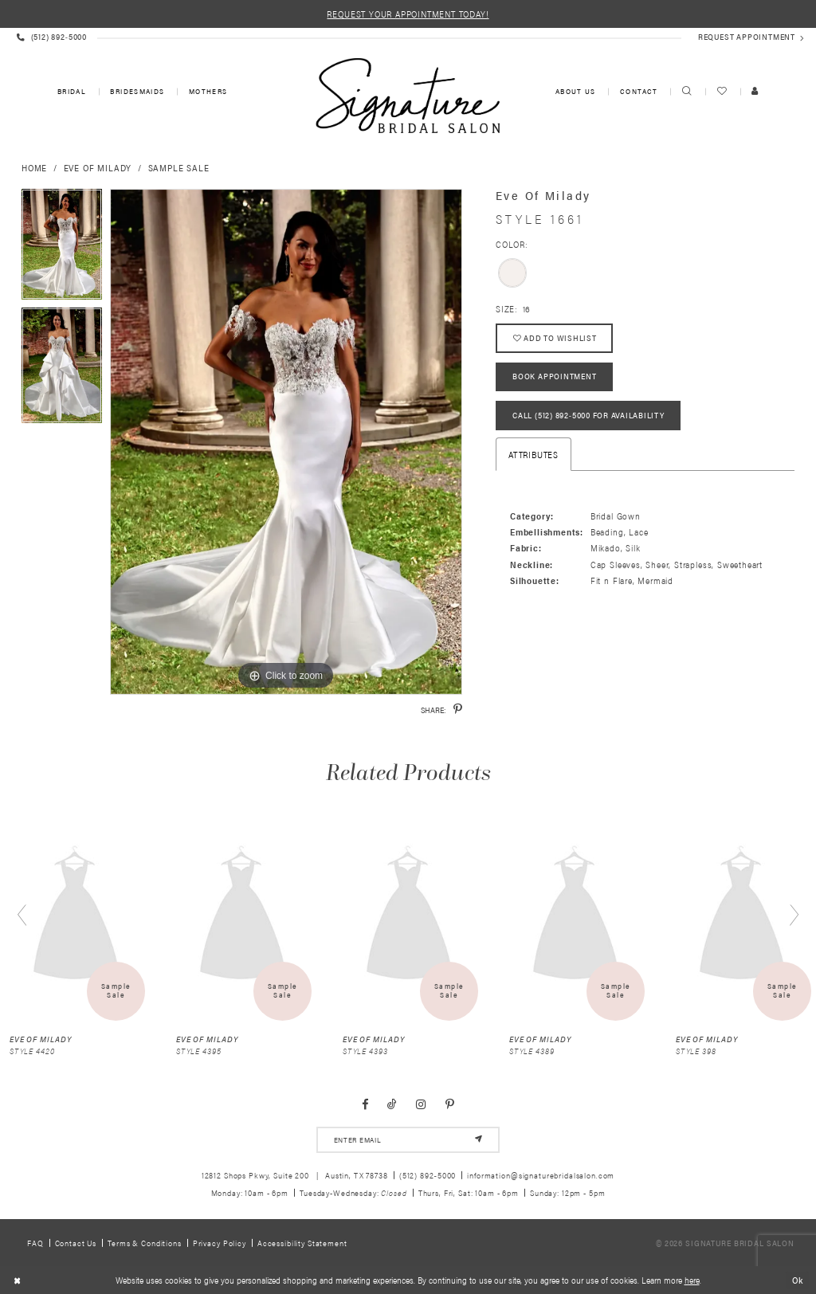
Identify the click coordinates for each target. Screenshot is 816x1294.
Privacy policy (219, 1243)
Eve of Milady (98, 167)
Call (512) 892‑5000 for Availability (588, 416)
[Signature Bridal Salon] (408, 95)
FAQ (35, 1243)
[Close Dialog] (17, 1280)
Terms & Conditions (145, 1243)
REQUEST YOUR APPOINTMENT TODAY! (407, 13)
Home (34, 167)
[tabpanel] (62, 248)
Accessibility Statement (302, 1243)
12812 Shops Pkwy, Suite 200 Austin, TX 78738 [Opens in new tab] (295, 1175)
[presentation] (76, 916)
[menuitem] (70, 92)
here (692, 1280)
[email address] (407, 1139)
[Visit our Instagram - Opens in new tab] (421, 1104)
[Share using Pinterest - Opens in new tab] (457, 709)
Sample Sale (179, 167)
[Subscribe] (478, 1139)
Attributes (533, 454)
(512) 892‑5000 (428, 1175)
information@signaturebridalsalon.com (540, 1175)
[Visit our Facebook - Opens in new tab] (365, 1104)
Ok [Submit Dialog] (797, 1279)
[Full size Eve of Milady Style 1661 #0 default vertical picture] (286, 442)
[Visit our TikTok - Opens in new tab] (392, 1104)
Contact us (76, 1243)
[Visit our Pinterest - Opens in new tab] (450, 1104)
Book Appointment (554, 376)
